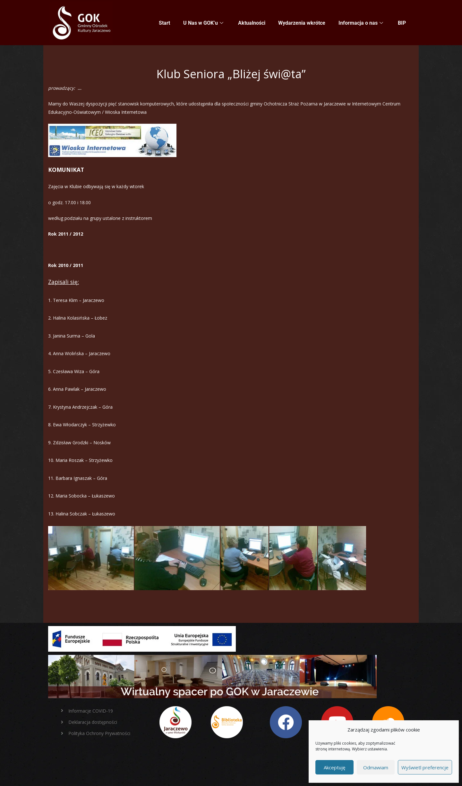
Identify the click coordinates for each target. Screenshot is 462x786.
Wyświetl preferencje (425, 767)
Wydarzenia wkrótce (302, 23)
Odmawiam (375, 767)
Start (165, 23)
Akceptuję (334, 767)
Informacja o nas (360, 23)
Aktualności (252, 23)
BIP (402, 23)
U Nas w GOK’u (204, 23)
